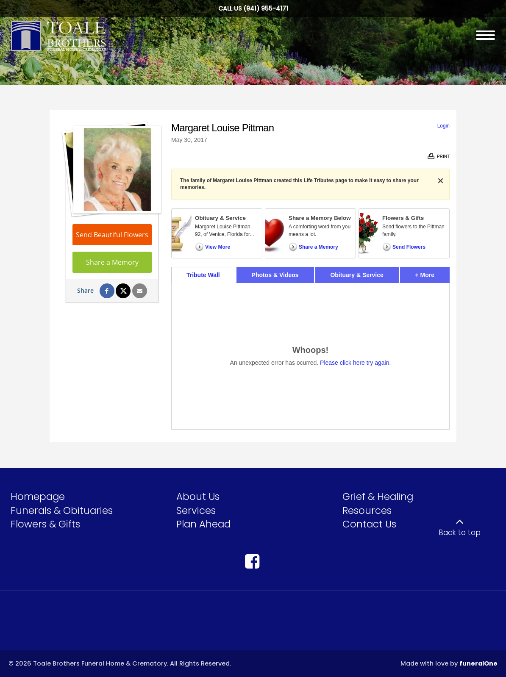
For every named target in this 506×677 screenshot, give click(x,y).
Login (443, 126)
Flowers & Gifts (45, 524)
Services (196, 510)
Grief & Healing (377, 496)
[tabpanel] (310, 356)
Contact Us (369, 524)
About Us (198, 496)
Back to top (460, 532)
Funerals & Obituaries (62, 510)
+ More (432, 272)
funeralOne (478, 663)
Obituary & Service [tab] (356, 275)
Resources (367, 510)
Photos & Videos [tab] (275, 275)
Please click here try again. (355, 362)
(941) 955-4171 (265, 8)
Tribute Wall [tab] (203, 275)
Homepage (38, 496)
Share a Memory (112, 262)
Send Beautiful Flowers (112, 234)
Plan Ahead (203, 524)
